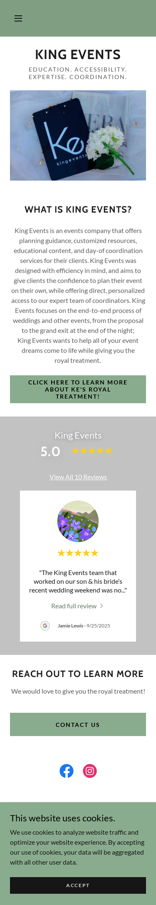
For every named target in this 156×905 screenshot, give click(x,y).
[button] (18, 18)
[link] (78, 54)
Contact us (78, 724)
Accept (78, 885)
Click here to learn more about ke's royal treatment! (78, 389)
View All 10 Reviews (78, 477)
